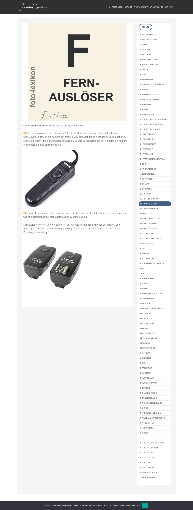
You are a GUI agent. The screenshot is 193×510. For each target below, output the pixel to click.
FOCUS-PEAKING (148, 224)
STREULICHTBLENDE (150, 413)
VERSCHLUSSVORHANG (152, 443)
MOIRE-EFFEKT (147, 348)
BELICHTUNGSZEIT (149, 64)
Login (128, 7)
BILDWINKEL (146, 104)
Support (170, 7)
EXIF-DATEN (146, 189)
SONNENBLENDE (148, 398)
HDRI (142, 248)
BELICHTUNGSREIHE (150, 129)
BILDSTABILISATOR (149, 99)
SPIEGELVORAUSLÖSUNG (153, 418)
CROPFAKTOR (147, 179)
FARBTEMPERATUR (149, 199)
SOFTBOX (145, 388)
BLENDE (144, 69)
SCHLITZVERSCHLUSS (151, 403)
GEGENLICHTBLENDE (150, 238)
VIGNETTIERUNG (148, 458)
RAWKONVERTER (148, 383)
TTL (142, 438)
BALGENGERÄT (148, 114)
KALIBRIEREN (147, 278)
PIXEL (143, 363)
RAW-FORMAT (147, 378)
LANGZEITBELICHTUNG (151, 293)
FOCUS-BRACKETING (150, 219)
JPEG (143, 273)
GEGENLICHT (146, 234)
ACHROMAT (146, 49)
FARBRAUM (146, 194)
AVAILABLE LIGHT (149, 39)
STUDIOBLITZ (146, 428)
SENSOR (144, 408)
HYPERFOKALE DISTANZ (152, 263)
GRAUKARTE (146, 243)
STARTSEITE (116, 7)
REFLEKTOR (146, 368)
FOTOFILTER (146, 214)
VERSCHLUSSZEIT (149, 448)
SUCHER (144, 433)
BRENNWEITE (147, 79)
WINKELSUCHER (148, 468)
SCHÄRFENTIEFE (148, 393)
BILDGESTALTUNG (149, 59)
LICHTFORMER (147, 298)
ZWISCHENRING (148, 478)
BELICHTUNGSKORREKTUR (153, 119)
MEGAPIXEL (146, 343)
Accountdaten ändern (148, 7)
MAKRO (144, 328)
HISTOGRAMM (147, 258)
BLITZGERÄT (146, 149)
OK (145, 505)
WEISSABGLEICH (148, 473)
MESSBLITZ (146, 313)
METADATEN (146, 318)
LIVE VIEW (145, 303)
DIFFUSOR (145, 184)
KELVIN (143, 283)
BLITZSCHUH (146, 154)
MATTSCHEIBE (147, 333)
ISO (142, 268)
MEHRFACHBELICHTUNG (152, 308)
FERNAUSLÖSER (148, 204)
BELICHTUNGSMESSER (151, 124)
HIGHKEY (144, 253)
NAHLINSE (145, 353)
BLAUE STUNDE (148, 134)
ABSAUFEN (145, 54)
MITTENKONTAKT (148, 338)
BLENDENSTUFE (148, 144)
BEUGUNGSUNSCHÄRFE (152, 84)
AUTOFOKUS (146, 44)
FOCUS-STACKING (149, 229)
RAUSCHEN (146, 373)
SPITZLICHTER (147, 423)
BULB (143, 74)
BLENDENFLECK (148, 139)
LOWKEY (144, 288)
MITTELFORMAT (148, 323)
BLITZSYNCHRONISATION (152, 159)
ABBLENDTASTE (148, 34)
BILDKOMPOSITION (149, 94)
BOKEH (143, 164)
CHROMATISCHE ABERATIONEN (148, 171)
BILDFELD (145, 89)
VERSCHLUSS (147, 453)
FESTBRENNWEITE (149, 209)
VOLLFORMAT (147, 463)
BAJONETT (145, 109)
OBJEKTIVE (146, 358)
